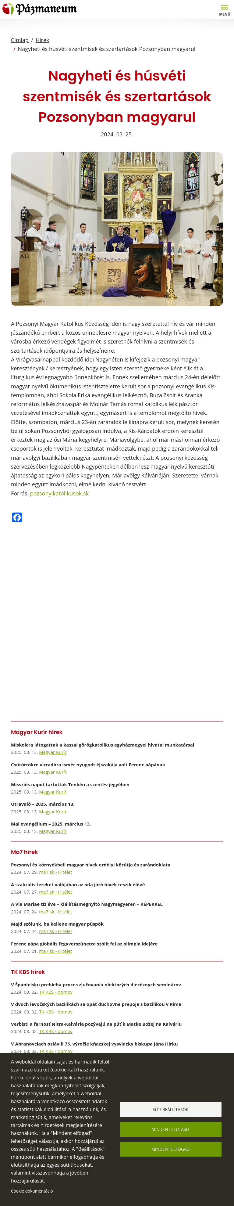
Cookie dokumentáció (32, 1191)
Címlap (20, 40)
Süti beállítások (171, 1109)
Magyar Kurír (52, 752)
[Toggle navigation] (224, 9)
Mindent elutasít (170, 1129)
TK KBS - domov (56, 992)
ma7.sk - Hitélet (55, 872)
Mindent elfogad (170, 1149)
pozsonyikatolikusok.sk (59, 493)
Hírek (42, 40)
